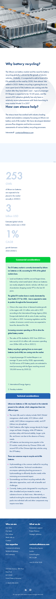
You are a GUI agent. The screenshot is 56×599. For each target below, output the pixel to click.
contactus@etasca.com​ (39, 544)
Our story (9, 528)
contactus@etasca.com (24, 132)
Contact (8, 540)
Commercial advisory (13, 548)
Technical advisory (12, 551)
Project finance (34, 531)
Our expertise (12, 544)
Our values (9, 534)
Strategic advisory (35, 534)
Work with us (10, 537)
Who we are (11, 524)
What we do (34, 524)
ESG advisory (10, 554)
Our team (9, 531)
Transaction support (35, 528)
